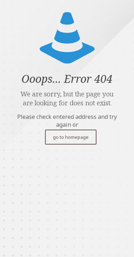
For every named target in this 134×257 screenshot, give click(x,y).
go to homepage (71, 137)
